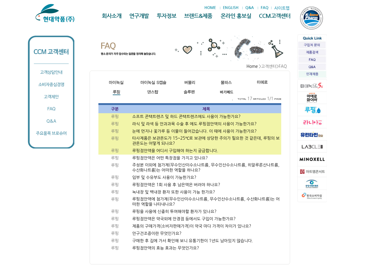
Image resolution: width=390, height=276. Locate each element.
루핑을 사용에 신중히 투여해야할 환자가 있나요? (175, 212)
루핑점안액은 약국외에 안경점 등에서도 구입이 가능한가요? (184, 219)
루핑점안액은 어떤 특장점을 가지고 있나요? (170, 158)
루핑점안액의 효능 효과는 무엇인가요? (165, 248)
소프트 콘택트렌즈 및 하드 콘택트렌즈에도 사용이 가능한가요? (187, 117)
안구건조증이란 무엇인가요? (156, 234)
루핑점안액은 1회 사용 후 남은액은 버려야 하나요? (176, 185)
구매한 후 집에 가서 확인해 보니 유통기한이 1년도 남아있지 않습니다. (193, 241)
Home (252, 66)
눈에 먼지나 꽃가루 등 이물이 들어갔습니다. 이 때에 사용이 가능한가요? (195, 131)
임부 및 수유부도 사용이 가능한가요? (164, 178)
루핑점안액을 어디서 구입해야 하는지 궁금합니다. (175, 151)
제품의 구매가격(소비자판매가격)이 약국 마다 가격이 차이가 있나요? (191, 226)
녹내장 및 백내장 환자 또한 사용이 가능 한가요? (174, 192)
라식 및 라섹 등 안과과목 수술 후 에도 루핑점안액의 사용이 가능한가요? (195, 124)
